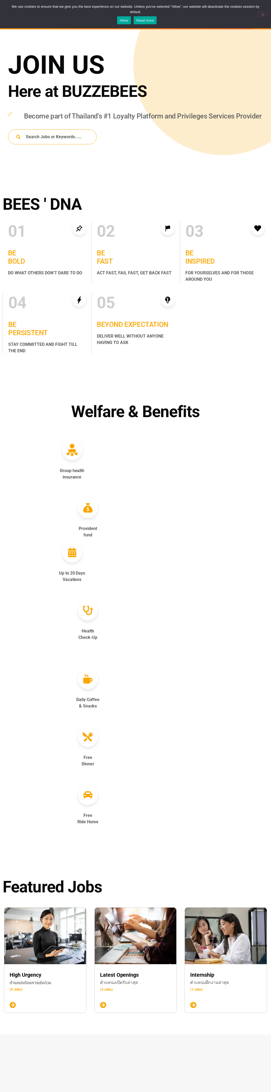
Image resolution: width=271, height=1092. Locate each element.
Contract (27, 1044)
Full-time (27, 1053)
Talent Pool (117, 1083)
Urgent (25, 1010)
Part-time (27, 1071)
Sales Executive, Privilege (138, 1044)
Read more (145, 20)
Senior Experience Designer (141, 1006)
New (23, 1001)
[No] (262, 13)
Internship (28, 1062)
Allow (124, 20)
